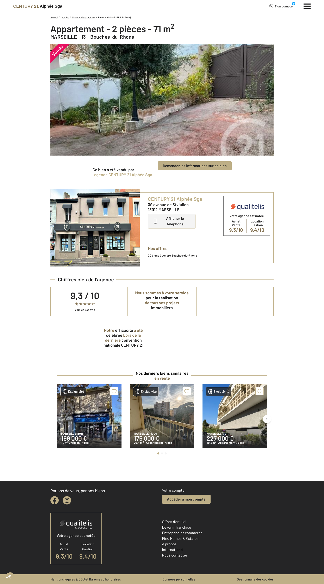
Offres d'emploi (174, 521)
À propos (169, 544)
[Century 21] (37, 6)
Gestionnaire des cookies (255, 579)
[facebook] (54, 500)
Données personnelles (178, 579)
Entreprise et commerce (182, 532)
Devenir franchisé (176, 527)
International (172, 549)
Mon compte (281, 6)
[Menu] (307, 5)
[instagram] (67, 500)
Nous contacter (174, 555)
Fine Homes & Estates (180, 538)
